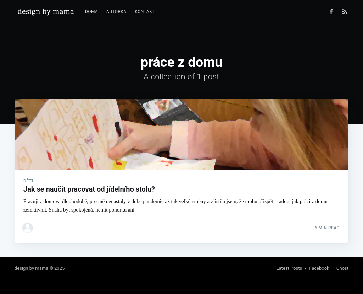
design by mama (31, 268)
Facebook (319, 268)
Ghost (342, 268)
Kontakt (145, 11)
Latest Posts (289, 268)
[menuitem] (91, 12)
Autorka (116, 11)
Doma (91, 11)
